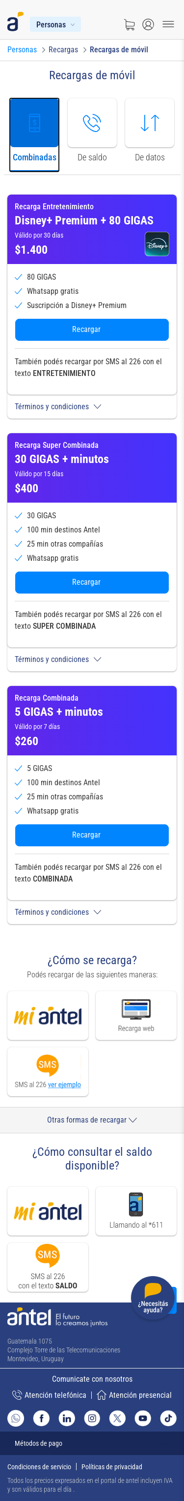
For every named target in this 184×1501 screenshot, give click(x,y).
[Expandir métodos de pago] (92, 1443)
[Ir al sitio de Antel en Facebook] (41, 1418)
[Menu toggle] (168, 24)
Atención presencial (134, 1395)
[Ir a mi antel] (48, 1015)
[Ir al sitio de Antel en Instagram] (92, 1418)
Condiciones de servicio (39, 1467)
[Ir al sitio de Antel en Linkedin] (66, 1418)
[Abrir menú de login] (148, 24)
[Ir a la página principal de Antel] (57, 1317)
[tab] (34, 135)
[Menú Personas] (55, 24)
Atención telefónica (49, 1395)
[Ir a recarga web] (136, 1015)
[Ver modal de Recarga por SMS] (48, 1071)
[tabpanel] (92, 559)
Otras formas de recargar (92, 1120)
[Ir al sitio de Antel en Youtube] (142, 1418)
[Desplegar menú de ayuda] (153, 1300)
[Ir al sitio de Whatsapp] (15, 1418)
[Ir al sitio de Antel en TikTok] (168, 1418)
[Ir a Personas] (22, 50)
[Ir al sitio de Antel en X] (117, 1418)
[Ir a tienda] (129, 24)
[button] (92, 406)
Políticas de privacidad (111, 1467)
